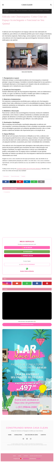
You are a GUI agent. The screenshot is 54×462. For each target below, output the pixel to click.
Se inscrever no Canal (26, 324)
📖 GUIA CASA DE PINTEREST (27, 264)
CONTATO (43, 434)
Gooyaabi (38, 458)
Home (14, 455)
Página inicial (6, 10)
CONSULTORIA (18, 434)
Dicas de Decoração (15, 176)
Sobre (19, 455)
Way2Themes (26, 458)
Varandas (23, 176)
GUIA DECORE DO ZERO (31, 434)
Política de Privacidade (36, 455)
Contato (26, 455)
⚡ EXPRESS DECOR (27, 255)
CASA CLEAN (27, 5)
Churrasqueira (13, 10)
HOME (9, 434)
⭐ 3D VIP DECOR (27, 248)
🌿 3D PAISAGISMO (27, 251)
